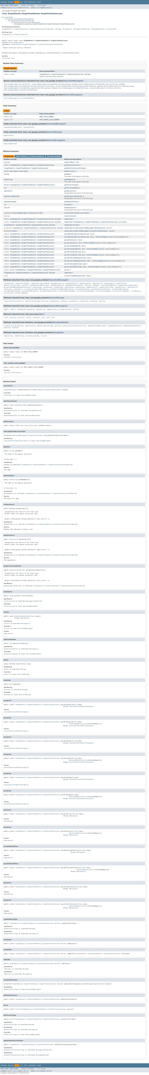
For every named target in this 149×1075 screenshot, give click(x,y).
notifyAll (36, 317)
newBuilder (68, 219)
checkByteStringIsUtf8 (25, 309)
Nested (9, 7)
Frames (23, 5)
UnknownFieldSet (10, 201)
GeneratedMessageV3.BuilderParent (17, 84)
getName (67, 174)
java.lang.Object (7, 17)
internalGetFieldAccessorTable (76, 213)
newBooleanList (92, 287)
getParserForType (71, 185)
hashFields (84, 301)
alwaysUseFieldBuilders (13, 127)
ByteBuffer (77, 246)
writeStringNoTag (21, 293)
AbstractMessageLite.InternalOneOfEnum (19, 98)
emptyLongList (109, 283)
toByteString (51, 309)
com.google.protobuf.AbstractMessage (21, 20)
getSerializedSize (71, 188)
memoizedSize (9, 135)
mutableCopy (37, 287)
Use (22, 2)
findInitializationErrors (14, 301)
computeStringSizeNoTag (40, 283)
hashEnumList (74, 301)
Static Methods (22, 156)
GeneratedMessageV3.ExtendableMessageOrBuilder (22, 88)
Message (58, 29)
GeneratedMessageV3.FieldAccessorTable (105, 88)
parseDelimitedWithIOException (36, 289)
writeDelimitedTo (64, 309)
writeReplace (135, 291)
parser (66, 270)
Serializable (111, 29)
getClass (21, 317)
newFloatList (132, 287)
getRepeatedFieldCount (74, 285)
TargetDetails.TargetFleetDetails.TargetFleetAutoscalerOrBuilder (28, 29)
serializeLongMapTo (103, 291)
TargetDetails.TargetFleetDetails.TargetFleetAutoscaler (32, 165)
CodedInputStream (79, 258)
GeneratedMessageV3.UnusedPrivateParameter (21, 90)
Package (10, 2)
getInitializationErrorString (36, 301)
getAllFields (122, 283)
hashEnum (64, 301)
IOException (24, 618)
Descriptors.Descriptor (19, 171)
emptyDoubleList (72, 283)
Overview (4, 2)
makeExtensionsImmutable (127, 285)
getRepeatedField (57, 285)
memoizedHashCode (10, 143)
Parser (6, 185)
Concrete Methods (54, 156)
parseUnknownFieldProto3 (100, 289)
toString (101, 301)
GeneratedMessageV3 (16, 42)
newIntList (8, 289)
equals (66, 162)
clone (6, 317)
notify (28, 317)
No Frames (30, 5)
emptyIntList (98, 283)
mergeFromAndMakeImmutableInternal (17, 287)
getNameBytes (69, 179)
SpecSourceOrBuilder (12, 196)
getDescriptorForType (12, 285)
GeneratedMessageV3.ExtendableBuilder (46, 84)
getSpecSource (69, 191)
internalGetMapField (109, 285)
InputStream (84, 234)
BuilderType (113, 84)
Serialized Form (8, 58)
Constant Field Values (12, 357)
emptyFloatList (85, 283)
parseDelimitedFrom (71, 234)
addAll (6, 309)
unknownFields (29, 127)
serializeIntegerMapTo (85, 291)
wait (43, 317)
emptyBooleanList (57, 283)
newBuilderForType (71, 225)
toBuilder (68, 273)
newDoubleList (120, 287)
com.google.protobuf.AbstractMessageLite (19, 19)
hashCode (67, 204)
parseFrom (68, 240)
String (6, 174)
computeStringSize (22, 283)
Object (72, 162)
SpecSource (8, 191)
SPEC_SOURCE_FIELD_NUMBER (49, 119)
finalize (13, 317)
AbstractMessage (54, 132)
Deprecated (32, 2)
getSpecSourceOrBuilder (73, 196)
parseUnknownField (82, 289)
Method (26, 7)
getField (25, 285)
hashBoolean (54, 301)
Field (14, 7)
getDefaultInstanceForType (74, 168)
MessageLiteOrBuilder (82, 29)
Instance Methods (37, 156)
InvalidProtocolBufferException (81, 706)
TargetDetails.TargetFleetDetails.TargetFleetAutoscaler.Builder (65, 74)
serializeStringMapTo (121, 291)
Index (39, 2)
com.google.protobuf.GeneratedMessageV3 (25, 22)
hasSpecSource (69, 207)
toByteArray (40, 309)
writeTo (67, 276)
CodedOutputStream (78, 276)
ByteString (8, 179)
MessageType (66, 84)
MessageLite (67, 29)
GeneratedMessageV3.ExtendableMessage (93, 84)
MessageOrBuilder (98, 29)
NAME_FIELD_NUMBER (47, 116)
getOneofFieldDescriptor (39, 285)
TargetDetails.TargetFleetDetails (15, 34)
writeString (8, 293)
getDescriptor (69, 171)
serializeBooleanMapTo (66, 291)
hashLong (93, 301)
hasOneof (96, 285)
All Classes (42, 5)
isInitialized (69, 216)
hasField (88, 285)
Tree (25, 2)
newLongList (18, 289)
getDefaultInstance (71, 165)
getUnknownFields (71, 201)
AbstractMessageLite (73, 95)
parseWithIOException (120, 289)
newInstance (68, 231)
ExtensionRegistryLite (104, 237)
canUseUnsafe (9, 283)
